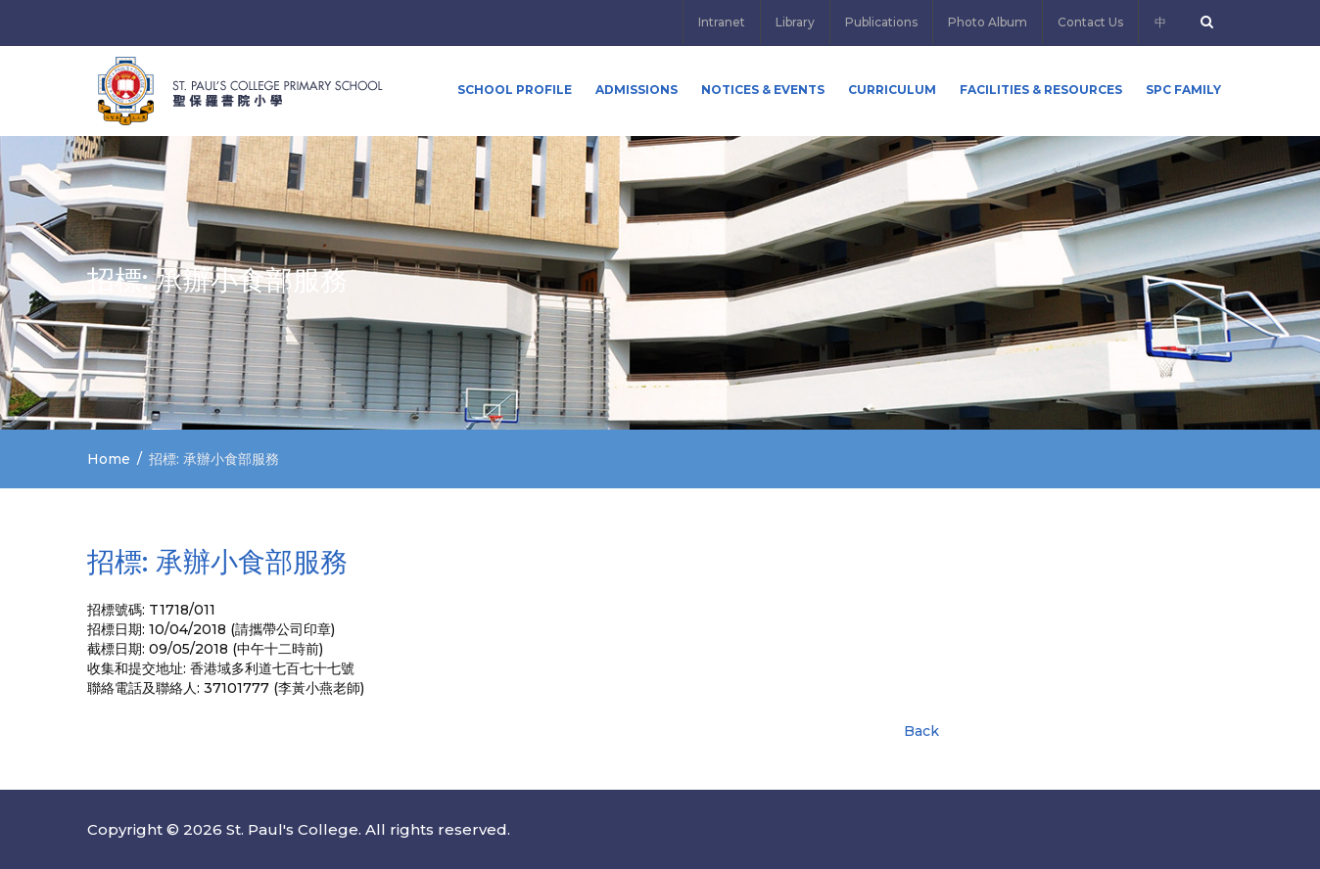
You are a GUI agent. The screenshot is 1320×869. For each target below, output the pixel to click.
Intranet (721, 22)
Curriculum (892, 89)
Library (795, 22)
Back (921, 731)
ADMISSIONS (636, 89)
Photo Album (987, 22)
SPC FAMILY (1183, 89)
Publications (881, 22)
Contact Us (1090, 22)
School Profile (514, 89)
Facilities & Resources (1041, 89)
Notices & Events (763, 89)
